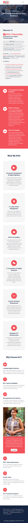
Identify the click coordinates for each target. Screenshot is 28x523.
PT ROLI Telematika (9, 520)
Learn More (14, 450)
